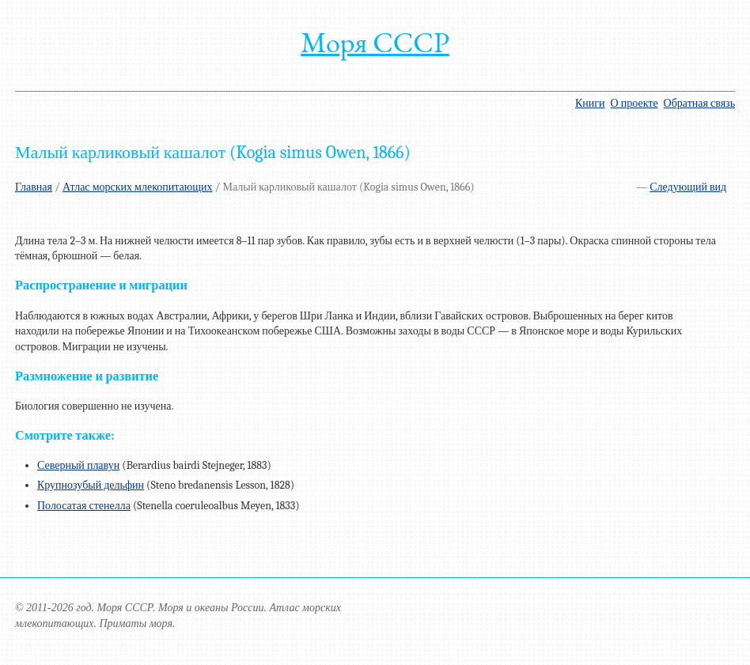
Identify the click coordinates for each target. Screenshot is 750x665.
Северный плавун (78, 465)
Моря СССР (375, 42)
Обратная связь (699, 103)
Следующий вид (688, 187)
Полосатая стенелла (84, 505)
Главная (33, 187)
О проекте (634, 103)
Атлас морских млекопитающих (137, 187)
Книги (590, 103)
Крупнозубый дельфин (90, 485)
